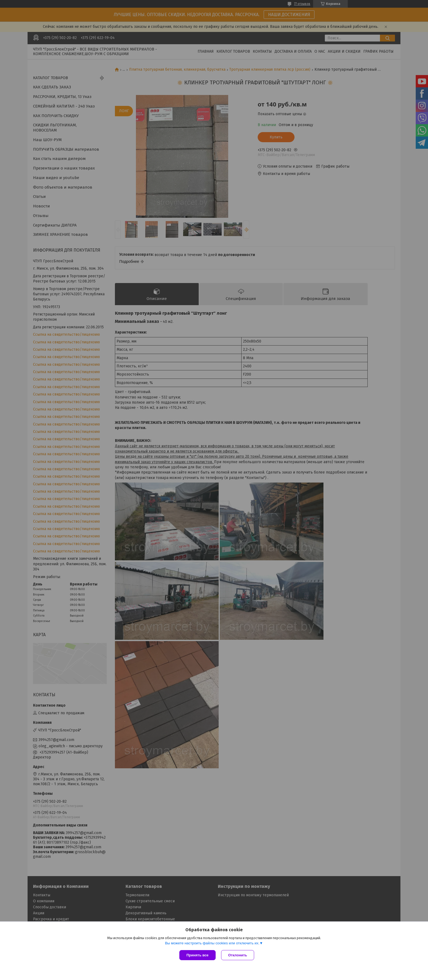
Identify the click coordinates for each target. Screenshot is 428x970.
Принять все (197, 955)
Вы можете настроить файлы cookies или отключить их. (212, 943)
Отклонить (237, 955)
